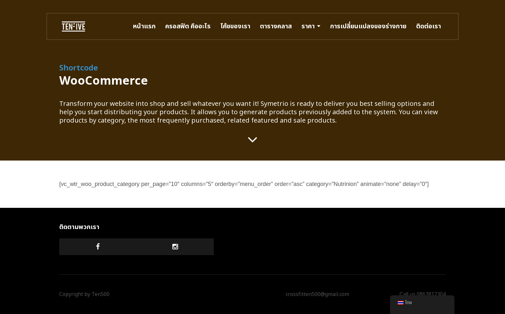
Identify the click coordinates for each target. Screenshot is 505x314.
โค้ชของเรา (235, 26)
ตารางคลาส (276, 26)
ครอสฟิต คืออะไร (188, 26)
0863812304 (431, 294)
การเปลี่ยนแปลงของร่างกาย (368, 26)
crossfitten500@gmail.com (317, 294)
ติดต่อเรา (428, 26)
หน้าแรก (144, 26)
